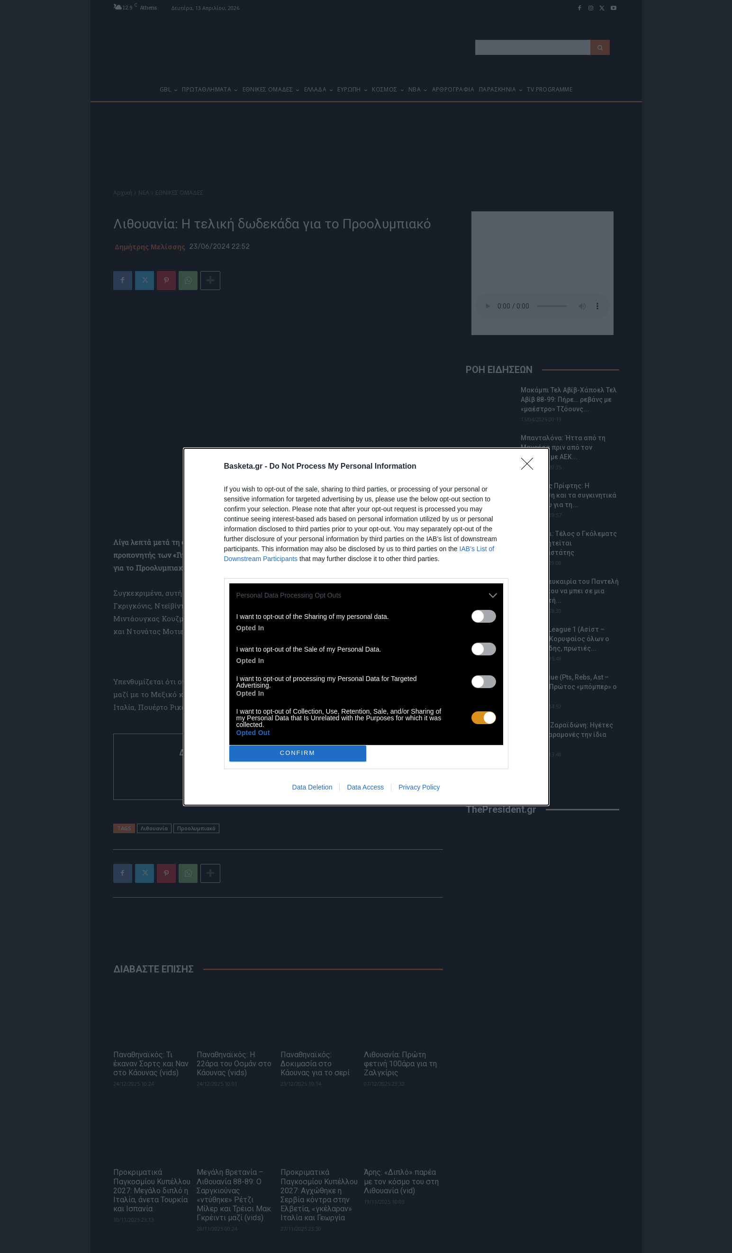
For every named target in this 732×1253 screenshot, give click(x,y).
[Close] (530, 467)
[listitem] (366, 595)
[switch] (483, 616)
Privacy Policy (419, 787)
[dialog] (366, 626)
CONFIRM (298, 753)
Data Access (365, 787)
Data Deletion (312, 787)
